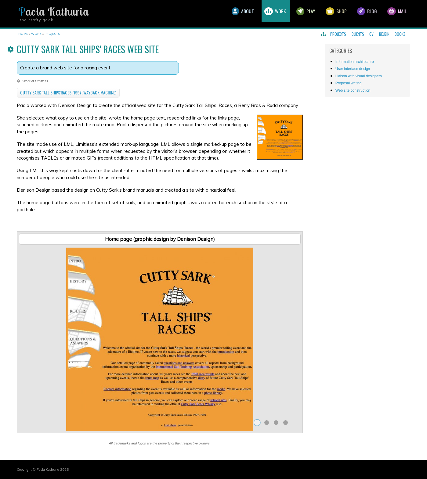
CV (371, 34)
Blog (364, 14)
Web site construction (353, 90)
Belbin (384, 34)
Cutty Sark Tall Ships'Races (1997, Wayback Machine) (68, 92)
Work (266, 14)
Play (299, 14)
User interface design (352, 69)
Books (400, 34)
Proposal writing (348, 83)
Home (23, 34)
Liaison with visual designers (358, 76)
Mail (396, 14)
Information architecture (354, 62)
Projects (338, 34)
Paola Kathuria (53, 11)
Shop (331, 14)
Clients (358, 34)
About (232, 14)
